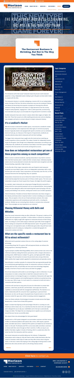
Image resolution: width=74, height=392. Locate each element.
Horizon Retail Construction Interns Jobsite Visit (60, 127)
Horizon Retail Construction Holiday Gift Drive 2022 (61, 147)
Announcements (59, 71)
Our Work (51, 6)
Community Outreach (61, 74)
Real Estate (58, 97)
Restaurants (58, 105)
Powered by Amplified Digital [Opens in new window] (19, 376)
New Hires (58, 87)
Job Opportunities (63, 9)
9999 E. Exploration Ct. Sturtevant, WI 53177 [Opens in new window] (19, 1)
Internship (58, 81)
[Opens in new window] (63, 372)
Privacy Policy (54, 376)
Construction (58, 79)
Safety (56, 110)
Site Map (59, 376)
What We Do (33, 6)
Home (26, 6)
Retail (56, 107)
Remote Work (58, 102)
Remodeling (58, 99)
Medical (57, 84)
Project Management (60, 92)
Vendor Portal (52, 9)
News (59, 6)
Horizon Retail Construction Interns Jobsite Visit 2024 (60, 118)
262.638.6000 (40, 1)
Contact (66, 6)
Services (42, 6)
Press (56, 89)
